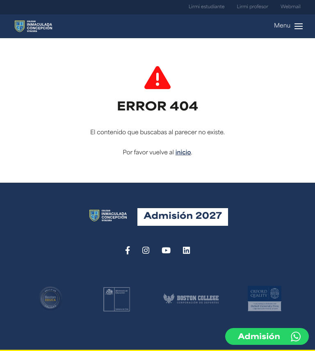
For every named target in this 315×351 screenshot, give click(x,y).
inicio (183, 153)
